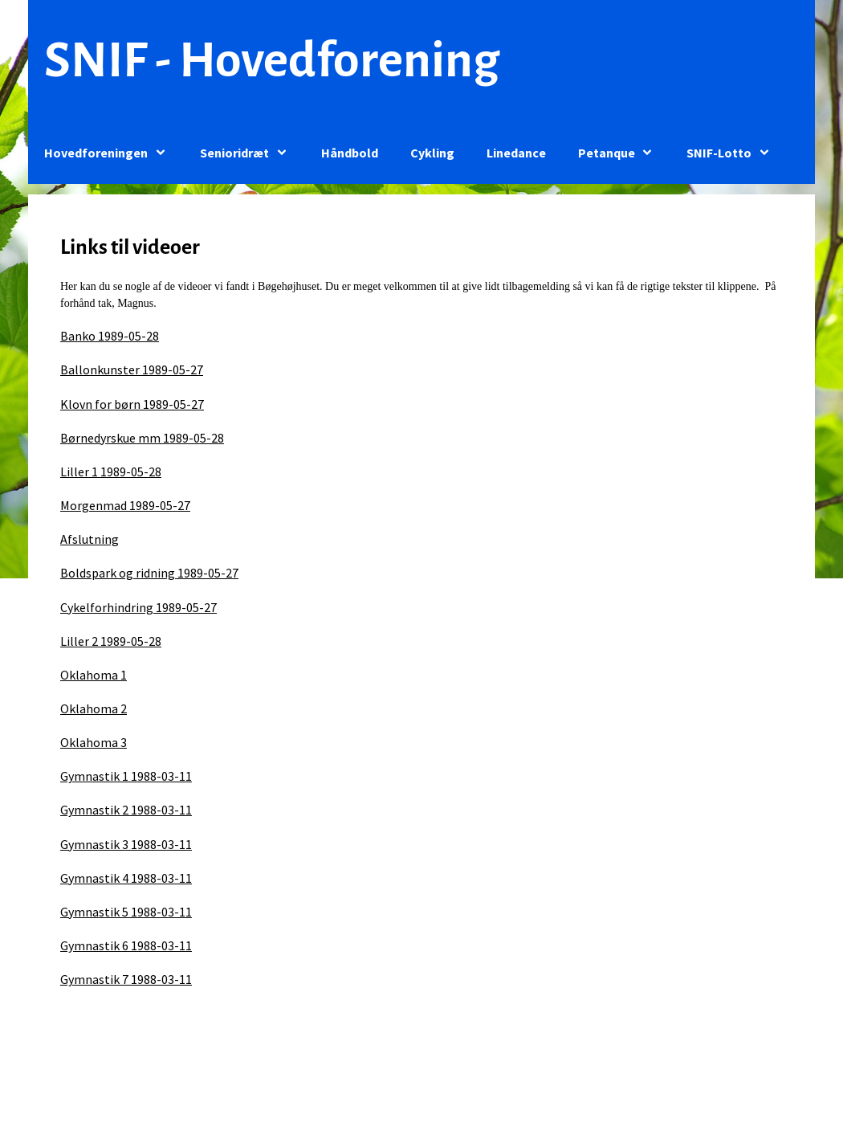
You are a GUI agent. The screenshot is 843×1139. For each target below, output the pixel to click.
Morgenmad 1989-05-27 (125, 505)
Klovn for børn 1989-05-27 (132, 404)
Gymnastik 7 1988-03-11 (126, 979)
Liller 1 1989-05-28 (110, 471)
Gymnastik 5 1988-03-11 (126, 912)
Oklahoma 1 (93, 675)
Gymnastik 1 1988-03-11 (126, 776)
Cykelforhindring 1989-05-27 (138, 607)
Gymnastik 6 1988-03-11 (126, 945)
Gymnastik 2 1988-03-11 (126, 810)
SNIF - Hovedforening (271, 60)
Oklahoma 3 (93, 742)
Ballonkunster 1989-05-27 (131, 369)
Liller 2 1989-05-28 (110, 641)
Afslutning (89, 539)
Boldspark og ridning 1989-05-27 (149, 573)
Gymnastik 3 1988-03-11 (126, 844)
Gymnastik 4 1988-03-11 (126, 878)
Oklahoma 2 (93, 708)
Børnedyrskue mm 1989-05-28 (142, 438)
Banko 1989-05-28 (109, 336)
